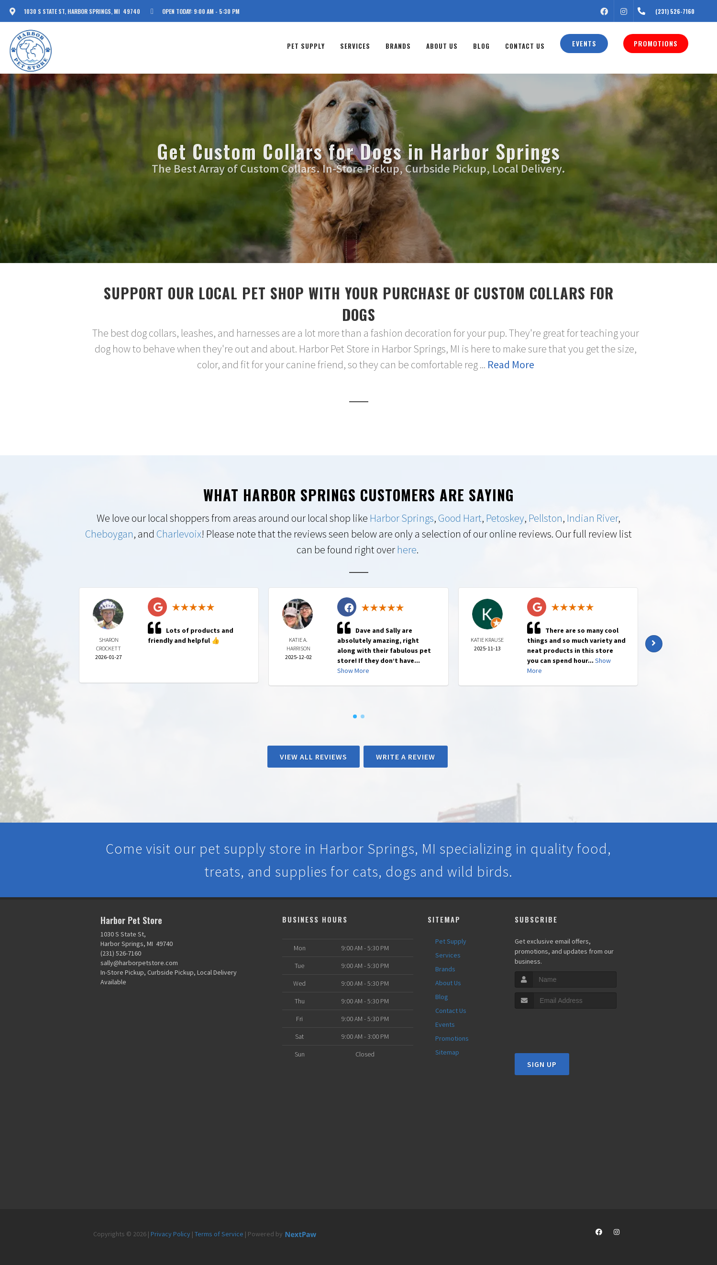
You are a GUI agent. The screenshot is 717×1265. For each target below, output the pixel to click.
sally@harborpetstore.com (139, 962)
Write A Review (405, 756)
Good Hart (460, 518)
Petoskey (505, 518)
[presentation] (566, 1026)
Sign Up (542, 1064)
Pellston (546, 518)
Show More (353, 670)
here (407, 549)
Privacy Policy (170, 1234)
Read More (510, 364)
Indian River (592, 518)
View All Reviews (313, 756)
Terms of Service (219, 1234)
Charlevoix (178, 533)
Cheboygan (109, 533)
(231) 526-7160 (120, 953)
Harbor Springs (402, 518)
